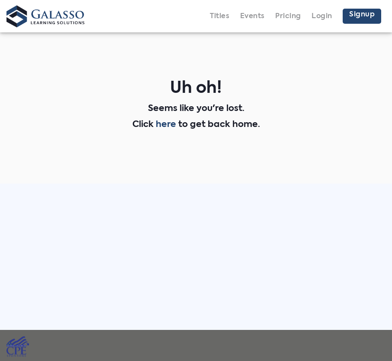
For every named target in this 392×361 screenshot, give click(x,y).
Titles (219, 16)
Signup (362, 14)
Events (252, 16)
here (166, 124)
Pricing (288, 16)
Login (322, 16)
